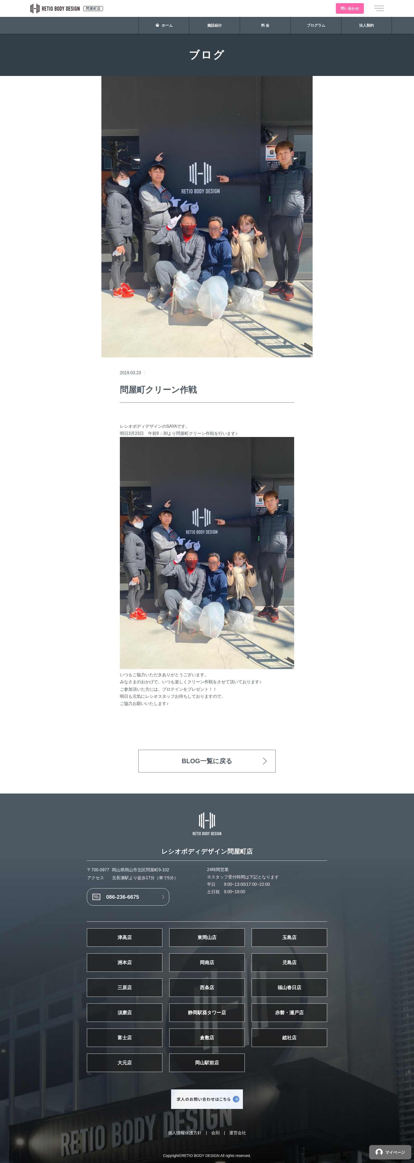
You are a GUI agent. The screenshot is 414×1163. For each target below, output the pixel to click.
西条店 (207, 987)
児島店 (289, 962)
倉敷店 (207, 1037)
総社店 (289, 1037)
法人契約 (366, 25)
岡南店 (207, 962)
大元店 (124, 1062)
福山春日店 (289, 987)
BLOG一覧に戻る (207, 761)
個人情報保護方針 (185, 1133)
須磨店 (124, 1012)
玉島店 (289, 937)
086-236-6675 (122, 897)
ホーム (164, 25)
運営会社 (237, 1133)
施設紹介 (214, 25)
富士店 (124, 1037)
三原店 (124, 987)
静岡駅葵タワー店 (207, 1012)
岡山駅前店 (207, 1062)
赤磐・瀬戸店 (289, 1012)
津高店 (124, 937)
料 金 (265, 25)
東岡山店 (207, 937)
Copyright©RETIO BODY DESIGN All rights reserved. (207, 1156)
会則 (215, 1133)
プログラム (316, 25)
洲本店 (124, 962)
